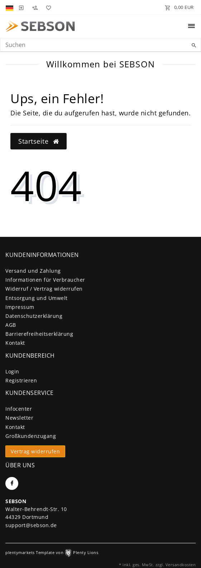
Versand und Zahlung (33, 270)
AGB (10, 324)
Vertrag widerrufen (35, 451)
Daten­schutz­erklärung (33, 315)
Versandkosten (181, 564)
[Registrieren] (35, 7)
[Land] (10, 7)
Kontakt (15, 342)
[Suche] (194, 45)
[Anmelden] (21, 7)
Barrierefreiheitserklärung (39, 333)
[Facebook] (11, 483)
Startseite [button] (38, 141)
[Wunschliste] (47, 7)
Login (12, 371)
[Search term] (100, 45)
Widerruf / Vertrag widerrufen (44, 288)
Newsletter (19, 417)
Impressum (19, 307)
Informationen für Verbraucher (45, 279)
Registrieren (21, 380)
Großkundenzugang (30, 436)
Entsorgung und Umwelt (36, 298)
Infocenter (18, 408)
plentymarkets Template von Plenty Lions (51, 552)
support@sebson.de (31, 525)
